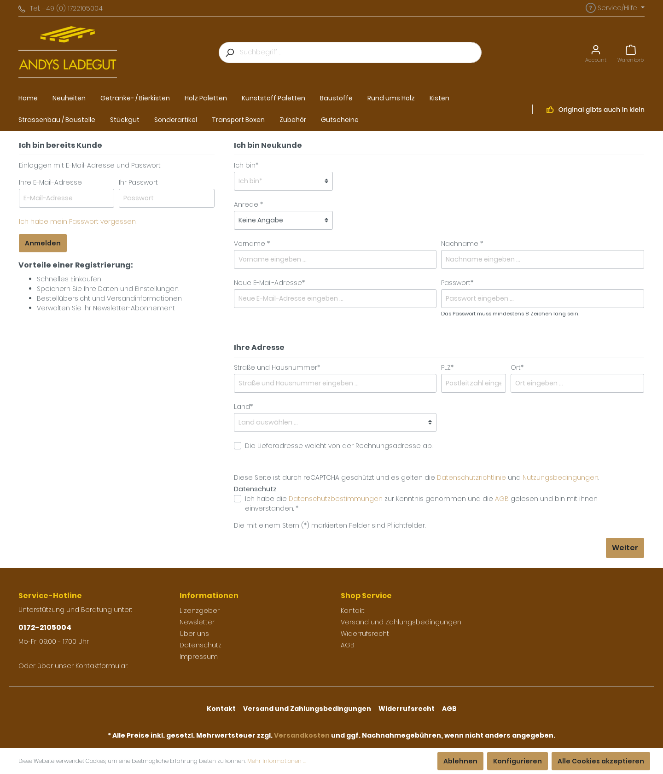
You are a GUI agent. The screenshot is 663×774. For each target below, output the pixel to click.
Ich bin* (246, 165)
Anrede (246, 204)
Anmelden (43, 243)
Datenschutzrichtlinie (471, 477)
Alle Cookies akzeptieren (601, 761)
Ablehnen (460, 761)
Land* (243, 406)
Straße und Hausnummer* (277, 367)
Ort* (517, 367)
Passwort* (457, 282)
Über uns (194, 633)
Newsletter (197, 622)
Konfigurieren (517, 761)
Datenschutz (200, 645)
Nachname (459, 243)
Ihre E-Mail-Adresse (50, 182)
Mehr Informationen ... (276, 761)
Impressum (199, 656)
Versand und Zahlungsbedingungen (401, 622)
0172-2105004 (44, 627)
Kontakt (353, 610)
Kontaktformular (102, 665)
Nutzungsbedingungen (561, 477)
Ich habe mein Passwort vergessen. (77, 221)
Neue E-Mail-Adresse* (269, 282)
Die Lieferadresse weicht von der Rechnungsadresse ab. (338, 445)
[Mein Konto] (596, 52)
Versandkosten (302, 735)
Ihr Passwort (138, 182)
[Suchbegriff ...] (361, 52)
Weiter (625, 547)
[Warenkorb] (630, 52)
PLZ (447, 367)
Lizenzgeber (200, 610)
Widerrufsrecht (365, 633)
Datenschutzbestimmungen (336, 498)
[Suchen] (229, 52)
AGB (502, 498)
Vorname (249, 243)
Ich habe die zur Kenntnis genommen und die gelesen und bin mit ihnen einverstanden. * (421, 503)
